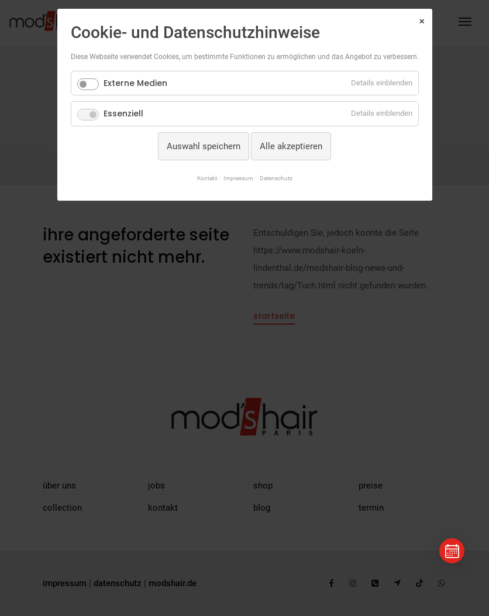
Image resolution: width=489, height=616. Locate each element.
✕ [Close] (422, 22)
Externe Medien (135, 83)
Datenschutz (276, 178)
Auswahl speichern (203, 146)
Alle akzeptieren (291, 146)
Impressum (238, 178)
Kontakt (207, 178)
